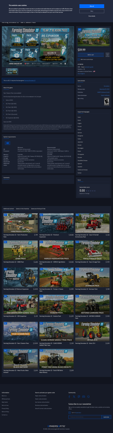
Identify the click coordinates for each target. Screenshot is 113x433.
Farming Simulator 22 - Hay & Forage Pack (87, 262)
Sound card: (7, 162)
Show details (91, 16)
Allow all (92, 6)
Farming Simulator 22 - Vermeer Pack (86, 289)
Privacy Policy (5, 408)
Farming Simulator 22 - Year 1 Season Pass (16, 343)
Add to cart (91, 55)
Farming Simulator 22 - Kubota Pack (50, 316)
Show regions (81, 74)
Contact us (4, 415)
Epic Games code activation (42, 402)
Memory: (6, 155)
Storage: (6, 158)
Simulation (106, 86)
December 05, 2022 (104, 89)
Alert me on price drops (87, 59)
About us (4, 396)
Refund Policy (5, 412)
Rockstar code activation (41, 405)
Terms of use (5, 405)
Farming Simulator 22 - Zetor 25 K (85, 343)
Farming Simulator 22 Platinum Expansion (16, 289)
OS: (4, 149)
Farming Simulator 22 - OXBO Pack (14, 262)
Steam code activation (41, 399)
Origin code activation (40, 396)
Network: (6, 160)
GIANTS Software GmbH (103, 92)
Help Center (5, 402)
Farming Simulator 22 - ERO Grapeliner (15, 316)
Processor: (6, 151)
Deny (91, 11)
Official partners (6, 399)
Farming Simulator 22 (29, 80)
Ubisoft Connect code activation (43, 408)
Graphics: (6, 156)
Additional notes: (6, 164)
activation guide (89, 67)
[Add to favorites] (107, 55)
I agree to (76, 412)
